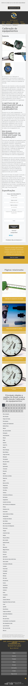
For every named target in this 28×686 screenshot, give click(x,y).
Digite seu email (14, 200)
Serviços (8, 23)
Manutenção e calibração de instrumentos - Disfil (14, 15)
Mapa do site (14, 673)
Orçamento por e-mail (14, 7)
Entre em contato (14, 257)
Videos (22, 21)
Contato (23, 23)
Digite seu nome (14, 195)
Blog (3, 23)
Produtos (16, 21)
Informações (15, 23)
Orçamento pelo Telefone (14, 227)
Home (3, 21)
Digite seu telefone (14, 205)
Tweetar (11, 235)
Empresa (9, 21)
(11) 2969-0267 (14, 20)
